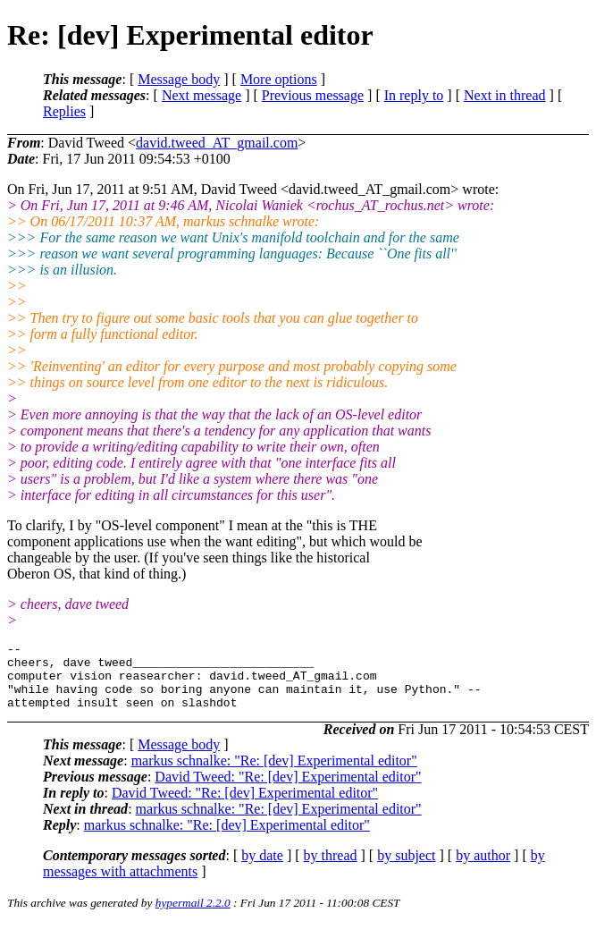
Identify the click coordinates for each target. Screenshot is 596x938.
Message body (179, 79)
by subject (406, 868)
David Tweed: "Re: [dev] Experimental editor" (288, 790)
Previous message (313, 95)
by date (262, 868)
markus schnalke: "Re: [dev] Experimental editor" (274, 774)
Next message (201, 95)
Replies (64, 111)
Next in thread (505, 95)
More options (278, 79)
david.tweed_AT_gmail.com (217, 142)
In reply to (414, 95)
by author (483, 868)
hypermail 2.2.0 (193, 916)
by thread (330, 868)
